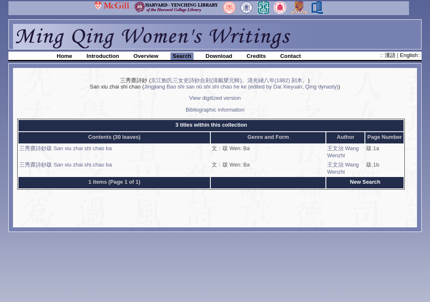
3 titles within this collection (211, 125)
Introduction (103, 56)
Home (64, 56)
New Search (365, 182)
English (408, 55)
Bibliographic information (215, 110)
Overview (146, 56)
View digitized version (215, 98)
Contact (290, 56)
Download (219, 56)
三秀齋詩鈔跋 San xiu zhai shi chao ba (65, 148)
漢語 (391, 55)
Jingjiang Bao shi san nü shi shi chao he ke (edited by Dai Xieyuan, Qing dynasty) (241, 86)
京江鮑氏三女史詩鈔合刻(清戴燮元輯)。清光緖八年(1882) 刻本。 (229, 80)
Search (182, 56)
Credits (256, 56)
